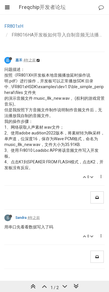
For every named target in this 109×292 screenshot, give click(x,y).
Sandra (20, 218)
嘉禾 (18, 60)
